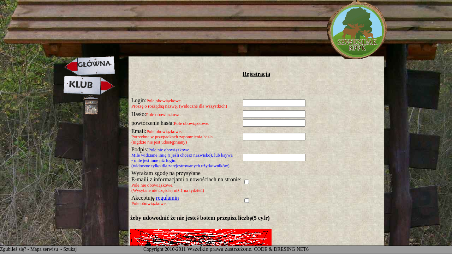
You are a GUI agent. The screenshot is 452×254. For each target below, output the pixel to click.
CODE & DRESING (274, 249)
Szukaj (70, 249)
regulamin (167, 198)
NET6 (303, 249)
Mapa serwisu (44, 249)
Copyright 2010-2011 (164, 249)
